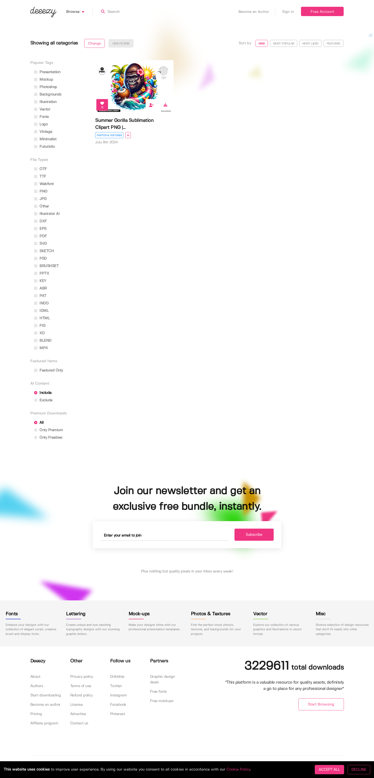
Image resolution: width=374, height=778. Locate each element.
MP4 (41, 348)
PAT (40, 296)
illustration (45, 102)
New (262, 43)
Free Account (322, 12)
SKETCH (44, 251)
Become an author (45, 704)
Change (94, 43)
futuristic (44, 146)
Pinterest (117, 714)
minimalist (45, 139)
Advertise (78, 714)
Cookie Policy (238, 769)
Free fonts (158, 691)
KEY (40, 281)
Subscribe (254, 534)
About (35, 676)
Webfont (44, 184)
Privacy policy (81, 676)
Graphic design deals (162, 679)
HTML (42, 318)
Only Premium (48, 430)
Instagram (118, 695)
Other (41, 206)
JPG (40, 199)
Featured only (48, 370)
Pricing (36, 714)
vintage (43, 132)
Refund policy (81, 695)
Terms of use (80, 686)
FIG (39, 325)
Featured (333, 43)
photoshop (45, 87)
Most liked (310, 43)
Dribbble (117, 676)
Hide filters (120, 43)
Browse (79, 12)
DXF (40, 221)
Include (43, 393)
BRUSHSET (46, 266)
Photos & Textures (109, 135)
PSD (40, 258)
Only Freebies (48, 437)
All (39, 422)
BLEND (43, 340)
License (76, 704)
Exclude (43, 400)
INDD (41, 303)
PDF (40, 236)
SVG (40, 243)
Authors (36, 686)
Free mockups (162, 701)
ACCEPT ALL (329, 769)
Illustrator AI (47, 214)
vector (42, 109)
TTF (40, 176)
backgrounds (47, 94)
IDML (41, 311)
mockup (43, 79)
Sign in (288, 12)
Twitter (116, 686)
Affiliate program (44, 723)
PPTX (41, 273)
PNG (40, 191)
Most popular (283, 43)
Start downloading (45, 695)
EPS (40, 229)
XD (39, 333)
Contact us (79, 723)
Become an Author (256, 11)
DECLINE (359, 769)
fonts (41, 117)
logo (41, 124)
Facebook (118, 704)
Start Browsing (321, 704)
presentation (47, 72)
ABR (40, 288)
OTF (40, 169)
